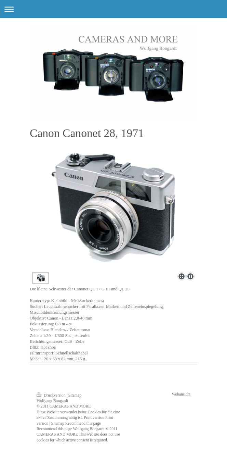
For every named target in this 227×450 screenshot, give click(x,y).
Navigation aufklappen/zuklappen (113, 9)
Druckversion (51, 395)
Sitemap (74, 395)
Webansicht (181, 394)
